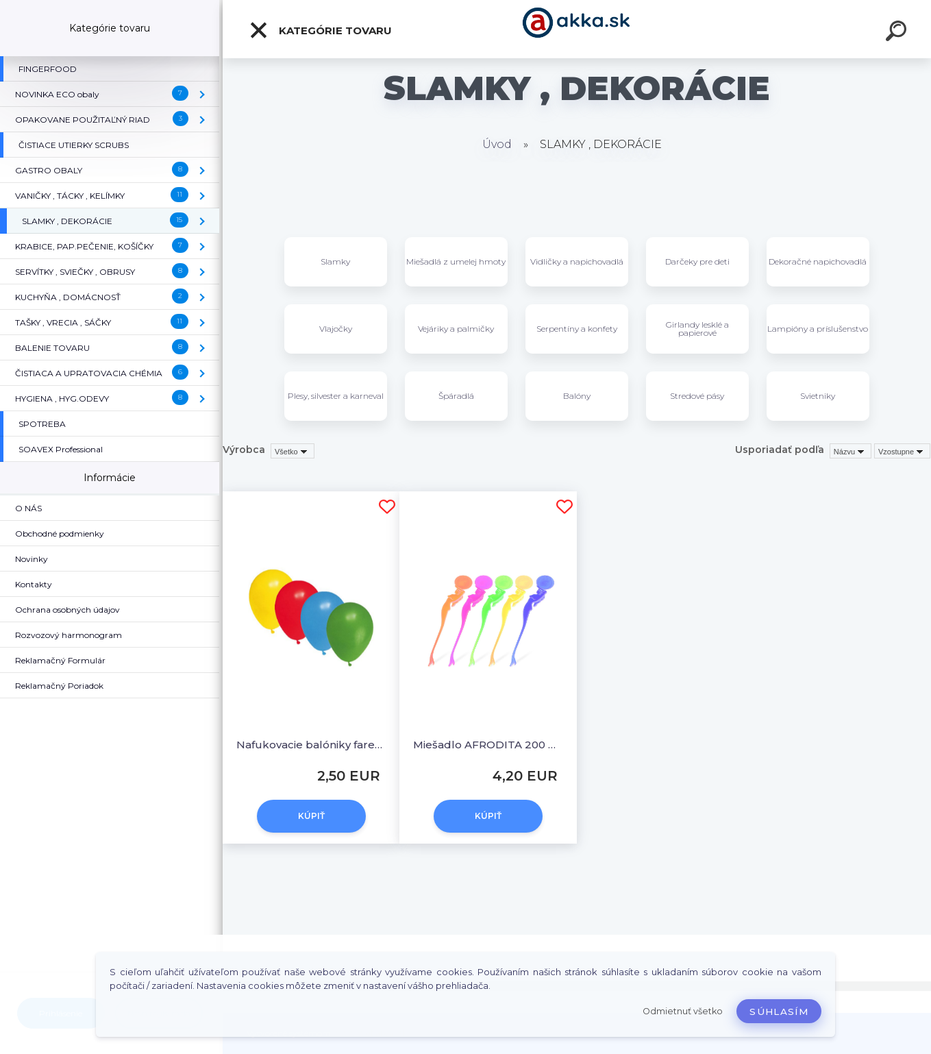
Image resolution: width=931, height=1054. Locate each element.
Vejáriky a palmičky (456, 328)
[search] (898, 33)
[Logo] (577, 29)
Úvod (497, 144)
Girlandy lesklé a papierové (697, 328)
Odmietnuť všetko (683, 1011)
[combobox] (850, 450)
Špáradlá (456, 396)
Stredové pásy (697, 396)
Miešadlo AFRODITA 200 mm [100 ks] (487, 744)
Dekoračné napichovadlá (818, 261)
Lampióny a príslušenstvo (817, 328)
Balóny (577, 396)
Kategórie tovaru (320, 30)
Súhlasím (778, 1011)
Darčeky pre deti (697, 261)
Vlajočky (335, 328)
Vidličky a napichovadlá (576, 261)
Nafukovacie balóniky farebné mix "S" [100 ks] (311, 744)
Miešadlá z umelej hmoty (456, 261)
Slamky (335, 261)
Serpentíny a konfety (576, 328)
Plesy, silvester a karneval (336, 396)
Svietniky (817, 396)
